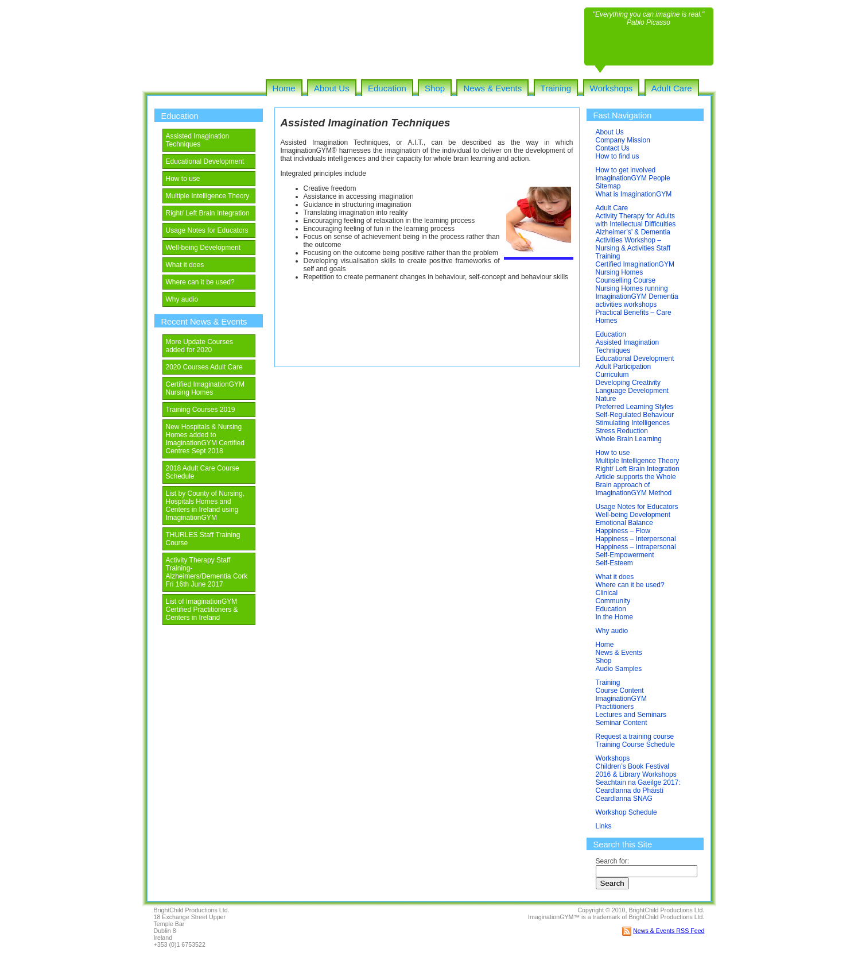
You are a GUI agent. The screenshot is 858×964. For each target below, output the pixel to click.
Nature (606, 399)
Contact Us (613, 148)
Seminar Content (621, 723)
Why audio (182, 299)
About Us (332, 88)
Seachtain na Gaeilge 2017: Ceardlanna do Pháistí (638, 786)
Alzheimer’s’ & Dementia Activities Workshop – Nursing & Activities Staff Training (633, 244)
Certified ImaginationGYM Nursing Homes (205, 388)
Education (387, 88)
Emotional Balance (624, 523)
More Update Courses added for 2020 (199, 346)
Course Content (620, 691)
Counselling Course (626, 280)
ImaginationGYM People (633, 178)
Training (556, 88)
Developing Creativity (628, 383)
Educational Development (205, 161)
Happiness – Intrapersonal (636, 547)
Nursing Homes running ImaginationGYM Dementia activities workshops (637, 296)
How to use (183, 179)
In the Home (614, 617)
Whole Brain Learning (629, 439)
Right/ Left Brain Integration (208, 213)
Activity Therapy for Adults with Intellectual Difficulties (636, 220)
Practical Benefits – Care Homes (633, 317)
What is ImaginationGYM (634, 194)
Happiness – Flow (623, 531)
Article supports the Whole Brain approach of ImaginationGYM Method (636, 485)
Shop (435, 88)
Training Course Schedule (635, 745)
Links (604, 826)
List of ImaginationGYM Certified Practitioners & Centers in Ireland (202, 609)
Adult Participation (623, 367)
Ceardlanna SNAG (624, 799)
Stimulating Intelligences (633, 423)
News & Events (492, 88)
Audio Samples (619, 669)
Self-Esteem (614, 563)
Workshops (611, 88)
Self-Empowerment (625, 555)
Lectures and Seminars (631, 715)
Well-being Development (203, 248)
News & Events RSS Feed (668, 930)
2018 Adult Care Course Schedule (202, 472)
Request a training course (635, 736)
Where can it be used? (200, 282)
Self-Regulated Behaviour (635, 415)
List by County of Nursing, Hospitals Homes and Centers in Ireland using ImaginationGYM (205, 505)
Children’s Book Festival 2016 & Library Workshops (636, 770)
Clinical (607, 593)
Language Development (632, 391)
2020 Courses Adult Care (204, 367)
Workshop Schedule (626, 812)
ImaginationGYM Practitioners (621, 703)
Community (613, 601)
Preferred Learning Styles (635, 407)
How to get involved (626, 170)
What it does (185, 265)
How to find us (617, 156)
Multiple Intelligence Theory (208, 196)
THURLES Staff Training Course (203, 539)
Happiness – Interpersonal (636, 539)
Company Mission (623, 140)
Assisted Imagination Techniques (198, 140)
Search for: (613, 861)
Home (284, 88)
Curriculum (612, 375)
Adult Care (671, 88)
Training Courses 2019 (200, 410)
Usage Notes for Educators (207, 230)
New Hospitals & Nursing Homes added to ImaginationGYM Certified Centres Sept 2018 (205, 439)
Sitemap (608, 186)
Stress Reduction (622, 431)
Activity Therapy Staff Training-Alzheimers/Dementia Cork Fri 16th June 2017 (207, 572)
